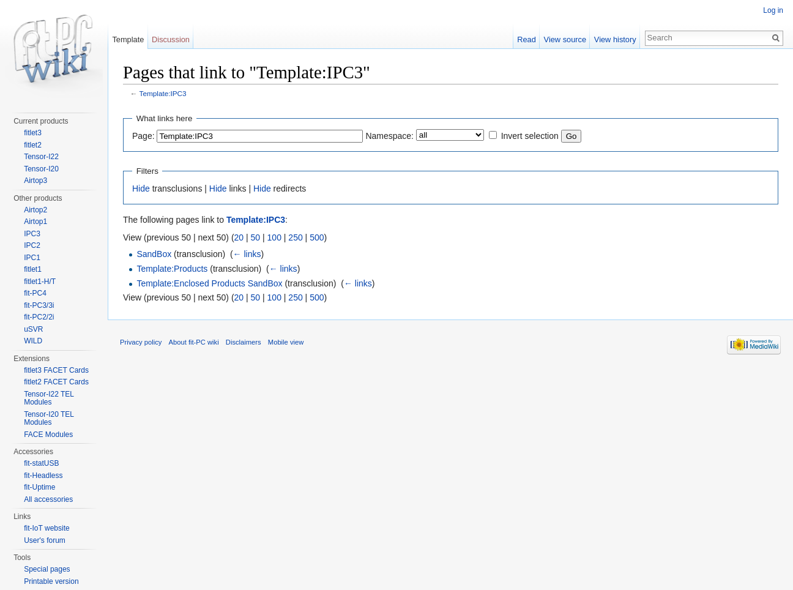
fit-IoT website (46, 528)
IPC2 (32, 245)
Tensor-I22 (41, 156)
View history (615, 39)
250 (295, 237)
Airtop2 (35, 210)
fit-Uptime (39, 487)
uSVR (33, 329)
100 (274, 237)
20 (239, 237)
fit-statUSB (41, 463)
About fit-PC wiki (194, 342)
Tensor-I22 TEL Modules (48, 398)
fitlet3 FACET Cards (56, 370)
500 (317, 237)
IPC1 (32, 257)
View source (565, 39)
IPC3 (32, 234)
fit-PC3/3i (39, 305)
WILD (33, 341)
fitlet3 (33, 133)
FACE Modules (48, 434)
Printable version (51, 581)
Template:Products (171, 269)
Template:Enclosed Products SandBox (209, 283)
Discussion (171, 39)
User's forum (44, 540)
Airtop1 (35, 221)
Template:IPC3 (163, 93)
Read (526, 39)
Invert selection (530, 136)
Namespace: (389, 136)
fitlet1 (33, 269)
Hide (141, 188)
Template (128, 39)
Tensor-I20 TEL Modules (48, 418)
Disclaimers (243, 342)
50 (256, 237)
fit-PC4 (35, 293)
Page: (143, 136)
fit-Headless (43, 475)
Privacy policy (141, 342)
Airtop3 (35, 180)
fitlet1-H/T (40, 281)
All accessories (48, 499)
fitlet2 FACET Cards (56, 382)
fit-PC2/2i (39, 317)
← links (247, 254)
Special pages (47, 569)
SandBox (153, 254)
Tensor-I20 (41, 169)
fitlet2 (33, 145)
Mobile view (285, 342)
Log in (773, 10)
